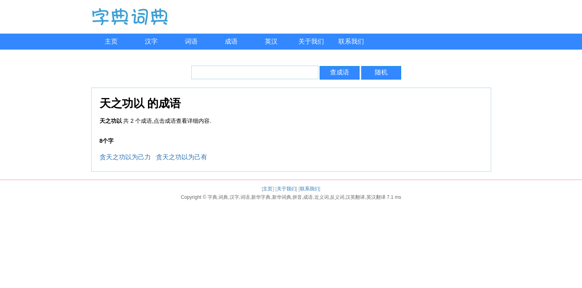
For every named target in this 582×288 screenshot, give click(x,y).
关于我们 (311, 41)
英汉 (271, 41)
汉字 (151, 41)
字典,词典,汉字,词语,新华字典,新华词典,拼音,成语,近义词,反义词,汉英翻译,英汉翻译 (297, 197)
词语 (191, 41)
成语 (231, 41)
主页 (111, 41)
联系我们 (351, 41)
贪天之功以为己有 (181, 157)
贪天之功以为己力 (125, 157)
